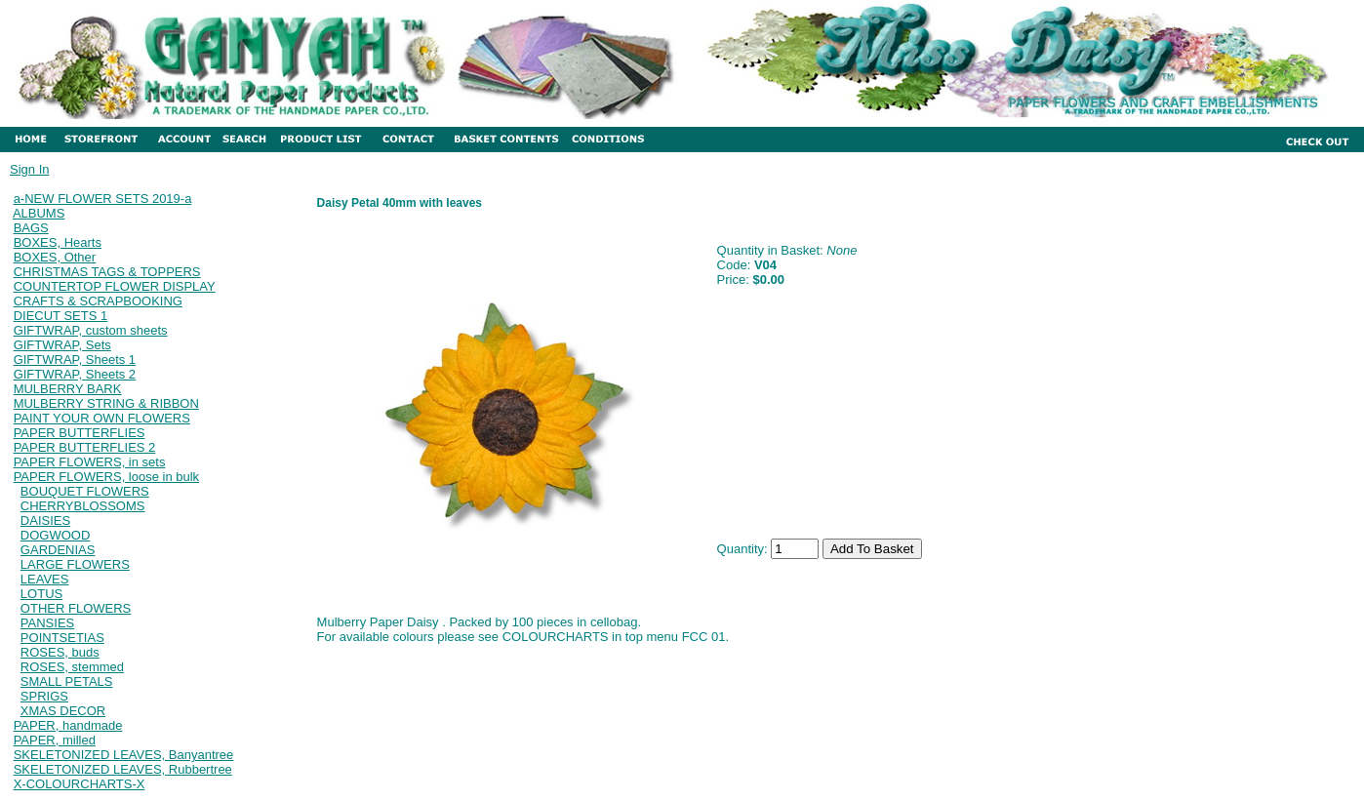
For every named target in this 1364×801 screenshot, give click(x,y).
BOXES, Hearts (57, 242)
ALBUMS (38, 213)
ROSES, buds (60, 652)
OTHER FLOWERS (75, 608)
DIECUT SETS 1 (61, 315)
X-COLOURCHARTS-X (79, 784)
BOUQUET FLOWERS (84, 491)
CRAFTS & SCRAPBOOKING (98, 301)
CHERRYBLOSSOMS (82, 506)
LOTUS (41, 593)
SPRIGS (44, 696)
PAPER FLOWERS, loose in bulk (107, 476)
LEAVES (44, 579)
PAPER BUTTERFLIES (79, 432)
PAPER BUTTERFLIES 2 (85, 447)
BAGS (31, 227)
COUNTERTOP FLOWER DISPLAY (115, 286)
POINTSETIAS (62, 637)
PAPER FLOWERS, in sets (90, 462)
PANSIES (47, 623)
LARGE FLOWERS (75, 564)
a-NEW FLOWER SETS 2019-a (103, 198)
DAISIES (45, 520)
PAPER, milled (55, 740)
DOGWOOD (55, 535)
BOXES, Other (55, 257)
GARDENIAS (58, 549)
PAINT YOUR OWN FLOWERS (102, 418)
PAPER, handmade (68, 725)
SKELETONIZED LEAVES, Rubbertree (123, 769)
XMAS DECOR (62, 710)
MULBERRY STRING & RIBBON (106, 403)
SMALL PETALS (66, 681)
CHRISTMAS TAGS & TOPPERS (107, 271)
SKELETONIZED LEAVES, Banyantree (124, 754)
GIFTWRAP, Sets (62, 345)
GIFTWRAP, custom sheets (91, 330)
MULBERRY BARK (68, 388)
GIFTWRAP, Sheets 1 (75, 359)
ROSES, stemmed (72, 667)
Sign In (29, 169)
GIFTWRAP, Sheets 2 (75, 374)
